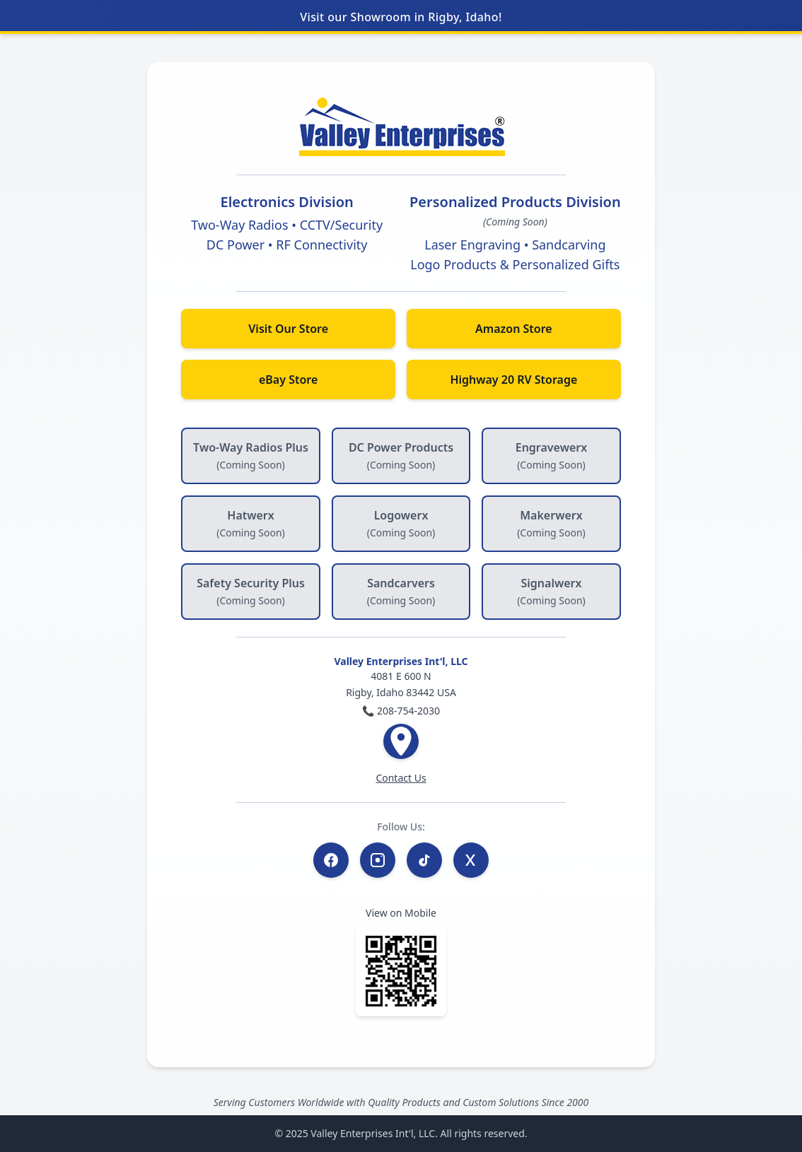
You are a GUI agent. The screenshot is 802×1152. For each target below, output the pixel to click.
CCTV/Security (341, 224)
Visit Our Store (288, 328)
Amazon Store (513, 328)
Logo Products (453, 264)
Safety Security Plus (251, 591)
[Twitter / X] (471, 860)
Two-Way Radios (239, 224)
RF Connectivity (321, 244)
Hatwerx (250, 523)
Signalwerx (551, 591)
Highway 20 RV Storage (513, 379)
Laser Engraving (472, 244)
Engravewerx (551, 455)
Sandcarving (568, 244)
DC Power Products (401, 455)
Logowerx (401, 523)
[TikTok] (424, 860)
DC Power (236, 244)
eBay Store (288, 379)
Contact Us (401, 777)
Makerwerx (551, 523)
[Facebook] (331, 860)
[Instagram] (377, 860)
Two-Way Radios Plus (250, 455)
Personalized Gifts (566, 264)
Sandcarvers (401, 591)
